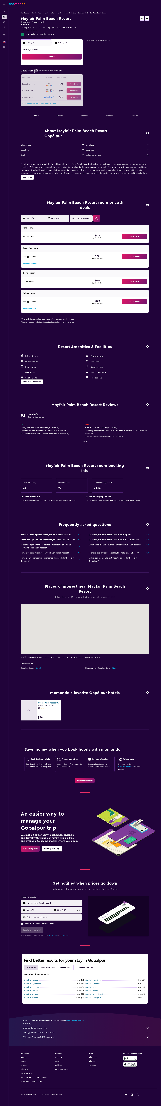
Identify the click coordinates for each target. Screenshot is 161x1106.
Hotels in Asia (36, 13)
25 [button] (52, 90)
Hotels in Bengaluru (32, 987)
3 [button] (46, 72)
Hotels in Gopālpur (77, 13)
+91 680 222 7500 (29, 31)
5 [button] (58, 72)
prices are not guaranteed (75, 1020)
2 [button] (40, 72)
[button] (4, 4)
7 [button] (70, 72)
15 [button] (76, 78)
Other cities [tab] (31, 967)
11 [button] (52, 78)
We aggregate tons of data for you (86, 1032)
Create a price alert (126, 767)
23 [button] (40, 90)
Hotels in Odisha (62, 13)
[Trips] (4, 34)
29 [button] (76, 90)
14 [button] (70, 78)
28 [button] (70, 90)
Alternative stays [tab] (48, 967)
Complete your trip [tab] (85, 967)
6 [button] (64, 72)
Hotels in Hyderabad (32, 984)
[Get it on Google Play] (130, 1058)
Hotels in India (49, 13)
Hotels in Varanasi (31, 998)
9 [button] (40, 78)
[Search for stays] (4, 16)
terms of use (53, 935)
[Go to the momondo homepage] (17, 4)
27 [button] (64, 90)
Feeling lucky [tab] (65, 967)
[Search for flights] (4, 11)
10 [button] (46, 78)
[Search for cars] (4, 22)
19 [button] (58, 84)
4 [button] (52, 72)
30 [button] (40, 96)
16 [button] (40, 84)
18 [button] (52, 84)
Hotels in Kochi (91, 991)
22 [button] (76, 84)
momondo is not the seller (86, 1027)
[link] (85, 780)
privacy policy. (65, 935)
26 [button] (58, 90)
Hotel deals (25, 13)
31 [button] (46, 96)
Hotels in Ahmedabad (94, 994)
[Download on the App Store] (130, 1064)
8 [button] (76, 72)
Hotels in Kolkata (31, 994)
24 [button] (46, 90)
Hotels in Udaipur (31, 991)
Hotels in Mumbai (31, 980)
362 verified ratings (45, 34)
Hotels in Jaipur (91, 987)
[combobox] (54, 903)
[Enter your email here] (54, 917)
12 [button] (58, 78)
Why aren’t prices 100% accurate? (86, 1037)
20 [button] (64, 84)
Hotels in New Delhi (93, 980)
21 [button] (70, 84)
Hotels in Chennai (92, 984)
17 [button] (46, 84)
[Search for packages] (4, 27)
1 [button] (76, 66)
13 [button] (64, 78)
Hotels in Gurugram (93, 998)
